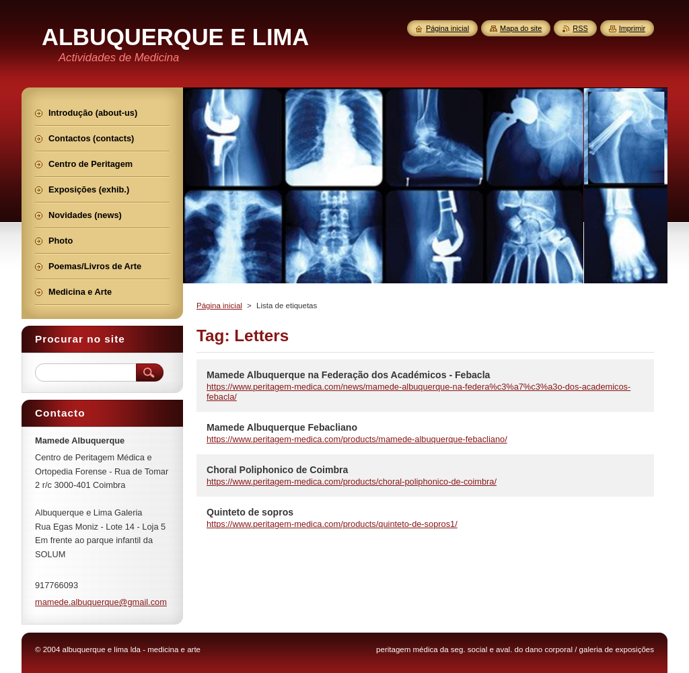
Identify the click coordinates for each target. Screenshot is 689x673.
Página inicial (219, 306)
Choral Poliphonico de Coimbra (277, 469)
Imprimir (632, 28)
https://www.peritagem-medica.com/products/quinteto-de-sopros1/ (332, 524)
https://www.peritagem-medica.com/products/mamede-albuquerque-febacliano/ (357, 439)
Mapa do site (521, 28)
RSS (580, 28)
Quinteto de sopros (250, 512)
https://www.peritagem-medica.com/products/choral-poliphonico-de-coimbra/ (352, 481)
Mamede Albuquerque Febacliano (282, 427)
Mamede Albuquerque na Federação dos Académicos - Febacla (348, 374)
